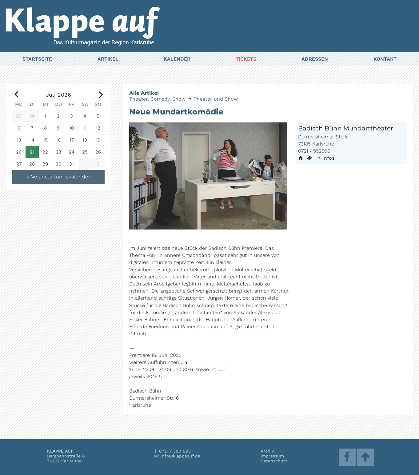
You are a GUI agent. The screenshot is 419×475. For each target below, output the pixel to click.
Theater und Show (216, 99)
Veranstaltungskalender (58, 177)
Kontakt (385, 59)
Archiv (267, 451)
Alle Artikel (144, 93)
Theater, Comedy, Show (157, 99)
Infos (325, 158)
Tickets (246, 59)
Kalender (177, 59)
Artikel (108, 59)
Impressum (272, 455)
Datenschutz (274, 460)
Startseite (37, 59)
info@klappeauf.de (180, 455)
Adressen (314, 59)
